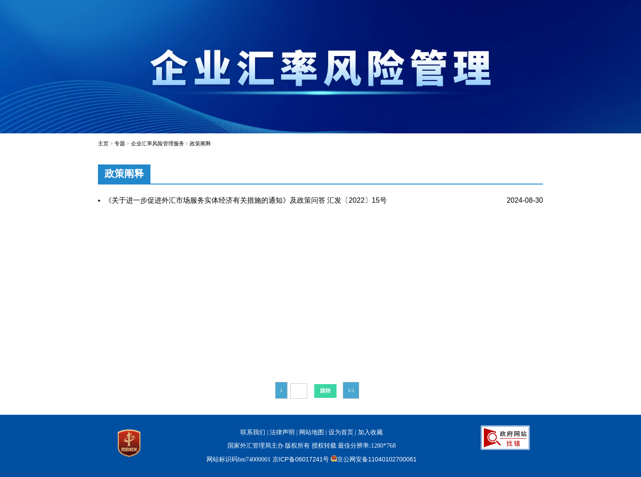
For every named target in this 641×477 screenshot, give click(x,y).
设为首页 (341, 432)
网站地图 (311, 432)
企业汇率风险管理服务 (157, 143)
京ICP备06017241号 (300, 459)
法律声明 (282, 432)
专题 (119, 143)
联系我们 (252, 432)
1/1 (351, 390)
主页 (103, 143)
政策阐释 (200, 143)
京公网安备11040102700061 (377, 459)
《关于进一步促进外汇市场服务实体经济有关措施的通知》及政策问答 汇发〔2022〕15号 (246, 200)
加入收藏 (370, 432)
